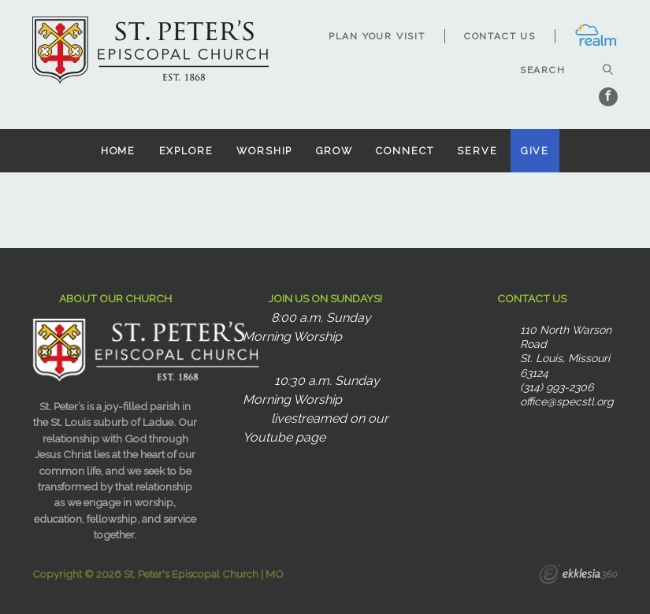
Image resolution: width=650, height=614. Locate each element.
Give (535, 151)
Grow (335, 151)
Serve (477, 151)
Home (118, 151)
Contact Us (500, 36)
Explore (186, 151)
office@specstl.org (567, 401)
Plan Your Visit (377, 36)
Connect (404, 151)
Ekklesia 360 (578, 576)
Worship (264, 151)
